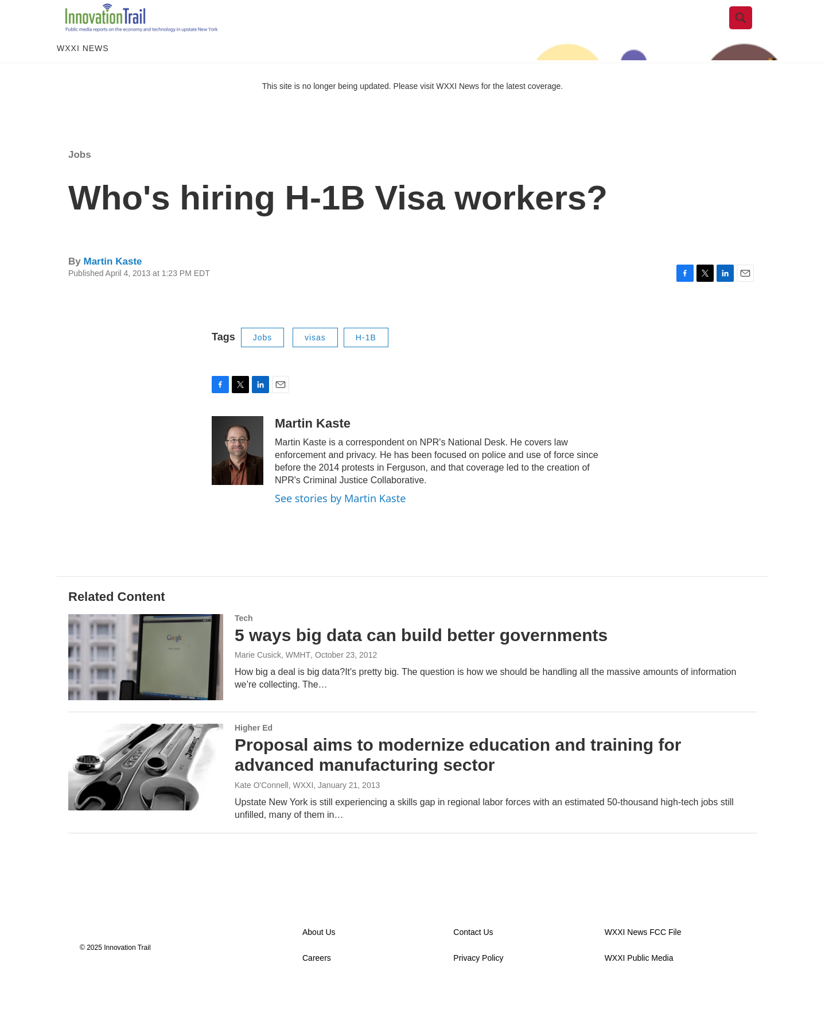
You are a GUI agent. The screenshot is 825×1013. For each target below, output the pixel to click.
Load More (412, 881)
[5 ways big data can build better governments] (145, 682)
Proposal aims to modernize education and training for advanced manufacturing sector (458, 779)
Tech (244, 642)
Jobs (79, 179)
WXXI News (83, 73)
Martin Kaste (112, 286)
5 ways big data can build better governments (421, 659)
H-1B (366, 362)
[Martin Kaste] (237, 475)
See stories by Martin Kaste (340, 523)
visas (315, 362)
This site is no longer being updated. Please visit (349, 110)
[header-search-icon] (749, 30)
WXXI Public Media (639, 983)
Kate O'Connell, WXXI (274, 809)
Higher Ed (254, 752)
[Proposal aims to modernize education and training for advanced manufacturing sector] (145, 791)
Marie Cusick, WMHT (272, 680)
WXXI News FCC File (643, 957)
